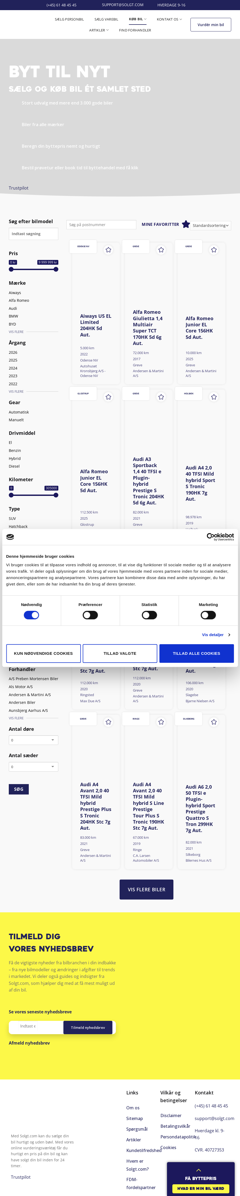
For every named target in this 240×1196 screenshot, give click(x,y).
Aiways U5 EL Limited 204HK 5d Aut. (95, 325)
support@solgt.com (214, 1118)
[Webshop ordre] (210, 225)
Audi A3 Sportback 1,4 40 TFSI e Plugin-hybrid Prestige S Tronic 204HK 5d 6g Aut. (148, 481)
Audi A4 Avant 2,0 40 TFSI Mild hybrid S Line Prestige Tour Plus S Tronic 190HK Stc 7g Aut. (148, 806)
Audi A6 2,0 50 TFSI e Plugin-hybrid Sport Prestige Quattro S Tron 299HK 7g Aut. (200, 809)
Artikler (99, 30)
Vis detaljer (213, 634)
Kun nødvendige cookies (43, 653)
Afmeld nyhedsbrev (29, 1043)
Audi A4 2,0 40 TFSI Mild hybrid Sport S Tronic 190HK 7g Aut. (200, 483)
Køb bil (138, 19)
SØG (18, 789)
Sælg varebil (107, 19)
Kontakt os (169, 19)
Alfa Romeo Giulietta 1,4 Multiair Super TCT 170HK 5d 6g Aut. (147, 327)
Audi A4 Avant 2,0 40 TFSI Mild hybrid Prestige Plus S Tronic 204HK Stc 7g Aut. (95, 806)
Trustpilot (19, 188)
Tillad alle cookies (196, 653)
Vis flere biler (146, 889)
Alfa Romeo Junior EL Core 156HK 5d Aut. (199, 327)
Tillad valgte (120, 653)
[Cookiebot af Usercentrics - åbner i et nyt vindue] (210, 537)
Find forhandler (135, 30)
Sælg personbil (69, 19)
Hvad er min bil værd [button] (200, 1189)
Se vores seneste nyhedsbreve (40, 1012)
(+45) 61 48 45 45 (211, 1106)
